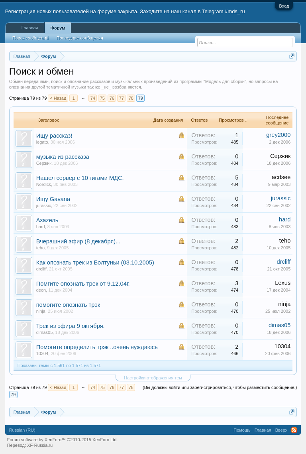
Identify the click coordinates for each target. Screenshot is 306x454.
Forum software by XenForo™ (62, 439)
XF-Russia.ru (40, 445)
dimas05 (44, 332)
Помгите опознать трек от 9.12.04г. (83, 283)
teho (40, 247)
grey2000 (278, 135)
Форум (58, 28)
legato (42, 142)
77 (121, 98)
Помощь (242, 430)
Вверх (281, 430)
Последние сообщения (80, 38)
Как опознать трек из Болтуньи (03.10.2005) (95, 262)
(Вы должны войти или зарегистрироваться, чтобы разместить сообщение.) (220, 387)
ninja (40, 311)
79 (140, 98)
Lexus (282, 283)
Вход (284, 6)
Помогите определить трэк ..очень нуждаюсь (97, 347)
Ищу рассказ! (54, 135)
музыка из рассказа (62, 157)
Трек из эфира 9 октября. (70, 326)
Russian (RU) (22, 430)
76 (112, 98)
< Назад (58, 98)
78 (131, 98)
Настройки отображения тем (153, 377)
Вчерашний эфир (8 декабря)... (78, 241)
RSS (294, 430)
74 (92, 98)
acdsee (281, 177)
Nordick (43, 184)
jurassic (43, 205)
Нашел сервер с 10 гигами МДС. (80, 178)
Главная (30, 27)
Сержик (44, 163)
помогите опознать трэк (68, 305)
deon (41, 290)
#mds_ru (235, 11)
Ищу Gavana (53, 199)
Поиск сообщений (30, 38)
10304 (42, 353)
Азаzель (47, 220)
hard (40, 226)
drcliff (41, 268)
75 (102, 98)
